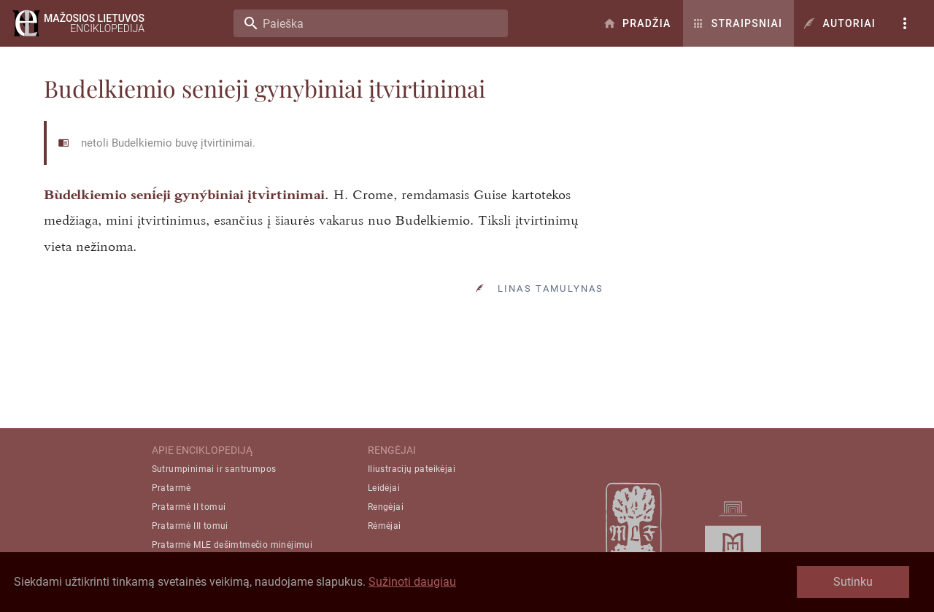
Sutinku (853, 582)
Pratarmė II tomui (189, 507)
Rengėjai (386, 507)
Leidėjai (384, 488)
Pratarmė (171, 488)
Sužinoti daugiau (412, 582)
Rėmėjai (384, 526)
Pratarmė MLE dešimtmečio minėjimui (232, 545)
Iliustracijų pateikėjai (411, 469)
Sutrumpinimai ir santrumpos (214, 469)
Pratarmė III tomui (190, 526)
